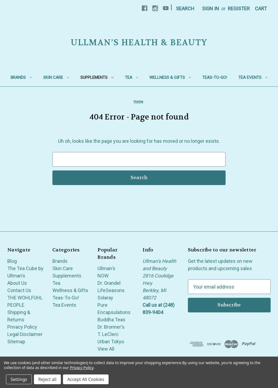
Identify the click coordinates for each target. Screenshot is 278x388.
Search (185, 8)
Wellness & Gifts (170, 77)
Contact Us (19, 290)
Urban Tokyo (110, 341)
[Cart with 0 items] (261, 8)
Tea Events (252, 77)
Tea (131, 77)
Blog (12, 261)
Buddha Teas (111, 319)
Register (239, 8)
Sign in (210, 8)
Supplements (96, 77)
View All (105, 349)
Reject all (47, 379)
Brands (21, 77)
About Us (17, 283)
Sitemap (16, 341)
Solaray (105, 297)
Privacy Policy (22, 327)
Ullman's (106, 268)
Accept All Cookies (85, 379)
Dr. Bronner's (111, 327)
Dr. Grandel (109, 283)
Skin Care (56, 77)
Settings (19, 379)
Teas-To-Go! (214, 77)
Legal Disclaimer (25, 334)
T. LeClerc (108, 334)
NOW (103, 276)
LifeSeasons (111, 290)
